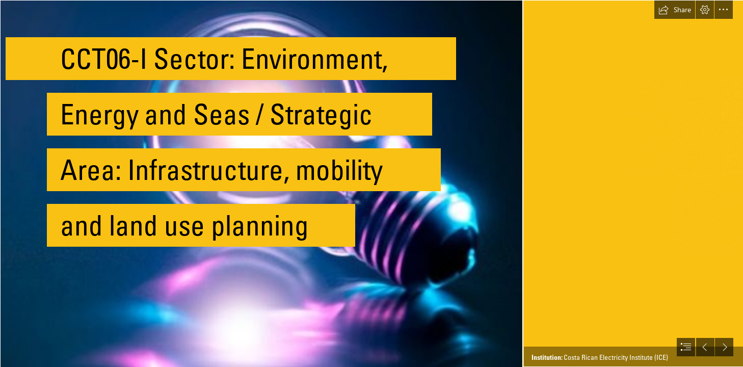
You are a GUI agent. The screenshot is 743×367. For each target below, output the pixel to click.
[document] (371, 183)
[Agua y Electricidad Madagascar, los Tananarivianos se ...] (261, 183)
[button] (674, 10)
